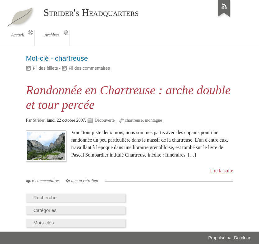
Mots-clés (43, 222)
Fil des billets (45, 68)
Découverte (105, 120)
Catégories (45, 210)
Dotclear (242, 237)
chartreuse (134, 120)
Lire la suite (221, 170)
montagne (153, 120)
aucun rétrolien (84, 180)
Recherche (45, 197)
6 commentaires (46, 180)
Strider (39, 120)
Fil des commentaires (89, 68)
